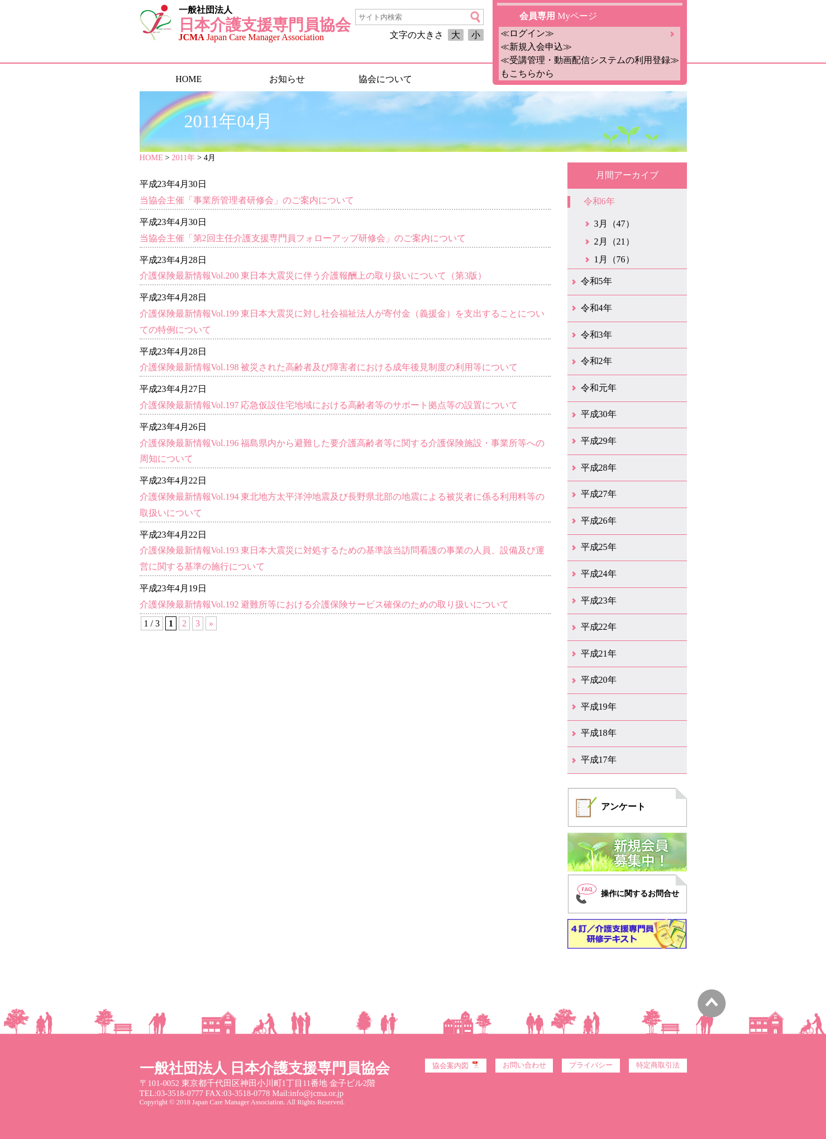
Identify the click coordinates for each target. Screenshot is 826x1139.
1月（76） (614, 259)
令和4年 (596, 308)
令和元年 (599, 388)
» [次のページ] (211, 623)
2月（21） (614, 241)
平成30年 (599, 414)
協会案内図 (455, 1065)
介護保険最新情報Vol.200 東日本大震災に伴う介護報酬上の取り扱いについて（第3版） (313, 275)
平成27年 (599, 494)
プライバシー (591, 1065)
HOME (188, 79)
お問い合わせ (524, 1065)
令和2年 (596, 361)
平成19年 (599, 706)
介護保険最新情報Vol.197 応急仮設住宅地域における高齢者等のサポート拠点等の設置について (329, 405)
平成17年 (599, 759)
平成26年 (599, 520)
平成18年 (599, 733)
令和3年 (596, 334)
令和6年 (599, 201)
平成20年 (599, 680)
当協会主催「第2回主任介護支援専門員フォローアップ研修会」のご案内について (303, 238)
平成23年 (599, 600)
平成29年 (599, 441)
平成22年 (599, 626)
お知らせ (287, 79)
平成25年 (599, 547)
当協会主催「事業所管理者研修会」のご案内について (247, 200)
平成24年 (599, 573)
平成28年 (599, 467)
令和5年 (596, 281)
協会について (385, 79)
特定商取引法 (658, 1065)
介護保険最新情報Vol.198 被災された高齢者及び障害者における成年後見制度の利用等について (329, 367)
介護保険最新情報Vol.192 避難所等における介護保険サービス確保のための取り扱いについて (324, 604)
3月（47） (614, 223)
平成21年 (599, 653)
